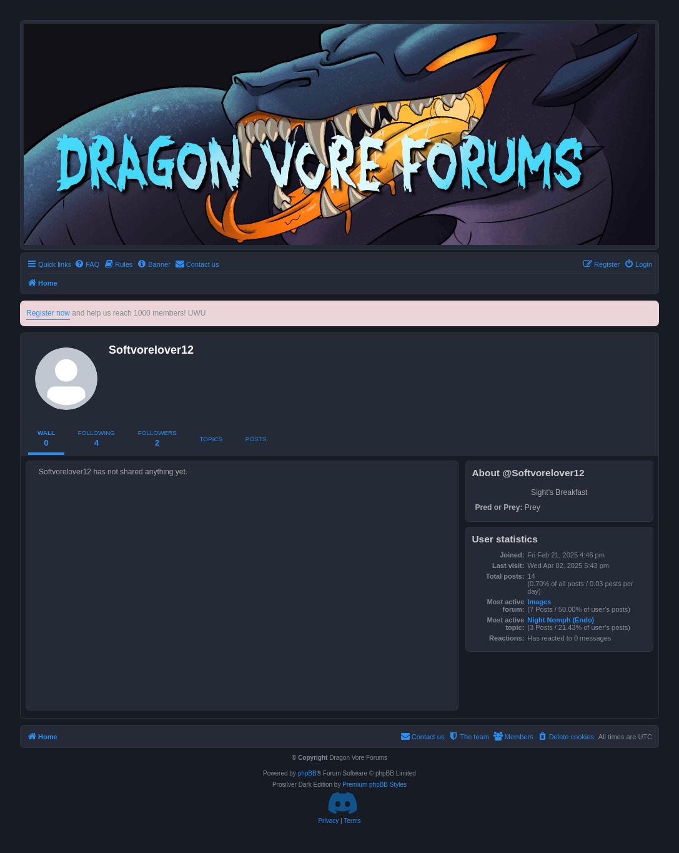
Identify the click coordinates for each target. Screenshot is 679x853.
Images (539, 602)
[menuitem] (86, 264)
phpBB (307, 773)
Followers (157, 438)
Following (96, 438)
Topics (211, 439)
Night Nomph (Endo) (560, 620)
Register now (48, 313)
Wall (46, 438)
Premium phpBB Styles (374, 784)
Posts (255, 439)
